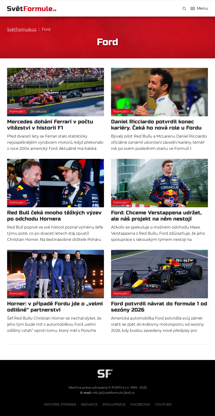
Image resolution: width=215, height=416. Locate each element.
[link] (184, 8)
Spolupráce (114, 404)
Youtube (163, 404)
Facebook (140, 404)
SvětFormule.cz (21, 29)
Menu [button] (199, 8)
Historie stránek (60, 404)
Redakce (89, 404)
